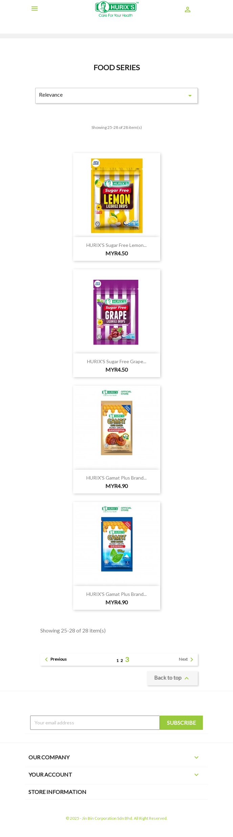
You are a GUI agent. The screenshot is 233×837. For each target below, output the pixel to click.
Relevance (116, 95)
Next (187, 660)
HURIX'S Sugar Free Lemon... (116, 245)
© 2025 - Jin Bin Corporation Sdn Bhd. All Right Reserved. (117, 818)
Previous (54, 660)
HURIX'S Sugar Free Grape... (116, 361)
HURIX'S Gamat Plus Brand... (116, 478)
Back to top (172, 678)
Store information (57, 792)
